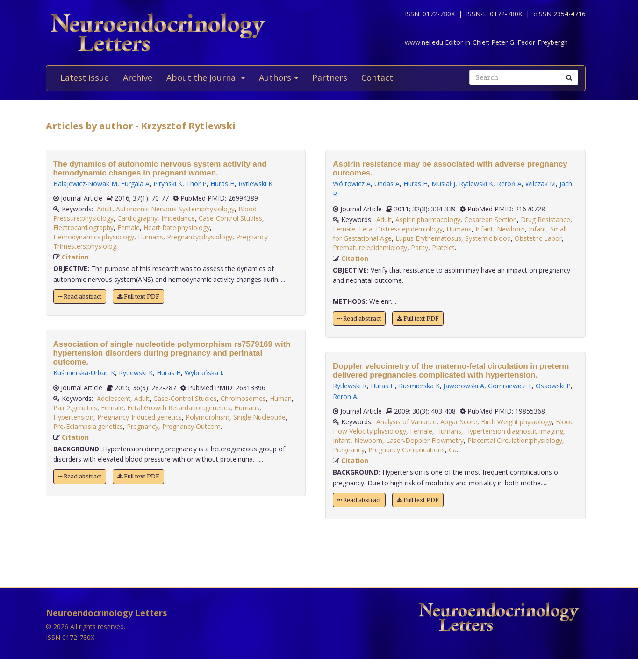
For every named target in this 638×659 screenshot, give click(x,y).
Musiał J (443, 183)
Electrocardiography (83, 227)
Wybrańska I (203, 372)
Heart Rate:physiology (176, 227)
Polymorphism (207, 417)
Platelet (443, 247)
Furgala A (135, 183)
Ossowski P (553, 385)
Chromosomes (243, 398)
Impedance (178, 218)
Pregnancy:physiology (199, 236)
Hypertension (73, 417)
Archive (137, 77)
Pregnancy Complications (406, 449)
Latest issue (84, 77)
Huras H (222, 183)
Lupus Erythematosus (428, 238)
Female (128, 227)
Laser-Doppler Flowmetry (425, 440)
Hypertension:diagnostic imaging (514, 431)
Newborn (511, 228)
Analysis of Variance (406, 421)
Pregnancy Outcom (191, 426)
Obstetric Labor (538, 238)
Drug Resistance (545, 219)
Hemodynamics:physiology (93, 236)
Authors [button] (278, 77)
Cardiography (137, 218)
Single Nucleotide (259, 417)
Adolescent (113, 398)
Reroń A (509, 183)
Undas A (387, 183)
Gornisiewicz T (510, 385)
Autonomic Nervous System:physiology (175, 208)
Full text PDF (138, 296)
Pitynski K (167, 183)
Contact (377, 77)
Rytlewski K (255, 183)
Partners (329, 77)
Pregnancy (142, 426)
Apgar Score (458, 421)
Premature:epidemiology (370, 247)
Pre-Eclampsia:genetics (88, 426)
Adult (104, 208)
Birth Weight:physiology (516, 421)
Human (281, 398)
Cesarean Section (490, 219)
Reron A (345, 396)
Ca (453, 449)
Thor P (196, 183)
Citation (75, 256)
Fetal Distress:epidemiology (401, 228)
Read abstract (79, 296)
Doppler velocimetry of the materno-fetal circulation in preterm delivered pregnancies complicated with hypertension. (451, 370)
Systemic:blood (488, 238)
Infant (484, 228)
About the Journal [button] (205, 77)
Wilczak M (540, 183)
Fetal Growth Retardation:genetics (178, 407)
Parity (419, 247)
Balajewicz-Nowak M (85, 183)
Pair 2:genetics (75, 407)
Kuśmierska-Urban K (84, 372)
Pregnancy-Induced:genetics (139, 417)
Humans (150, 236)
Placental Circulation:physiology (514, 440)
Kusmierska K (419, 385)
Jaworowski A (464, 385)
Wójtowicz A (352, 183)
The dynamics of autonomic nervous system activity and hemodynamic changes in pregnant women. (160, 168)
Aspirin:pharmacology (427, 219)
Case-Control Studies (230, 218)
